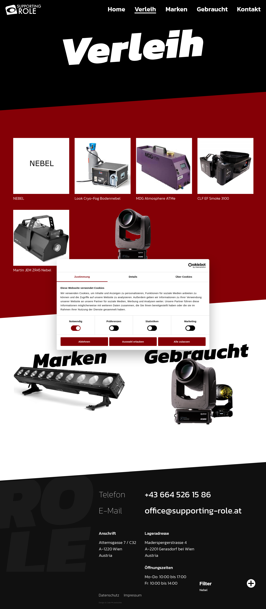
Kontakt (249, 9)
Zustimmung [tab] (82, 276)
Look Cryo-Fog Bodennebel (97, 198)
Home (116, 9)
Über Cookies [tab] (184, 276)
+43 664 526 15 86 (178, 494)
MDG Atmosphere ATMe (155, 198)
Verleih (145, 9)
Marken (176, 9)
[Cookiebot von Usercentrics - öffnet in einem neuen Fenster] (191, 265)
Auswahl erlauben (133, 341)
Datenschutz (109, 595)
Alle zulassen (182, 341)
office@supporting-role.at (193, 510)
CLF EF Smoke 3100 (213, 198)
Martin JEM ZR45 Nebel (32, 270)
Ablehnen (84, 341)
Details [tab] (133, 276)
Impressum (133, 595)
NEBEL (18, 198)
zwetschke (117, 602)
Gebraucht (212, 9)
